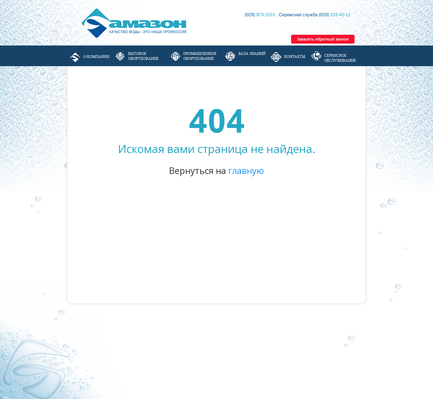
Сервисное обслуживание (340, 58)
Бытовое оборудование (143, 56)
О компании (96, 56)
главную (246, 170)
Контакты (294, 56)
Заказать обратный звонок (323, 39)
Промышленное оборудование (199, 56)
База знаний (252, 53)
